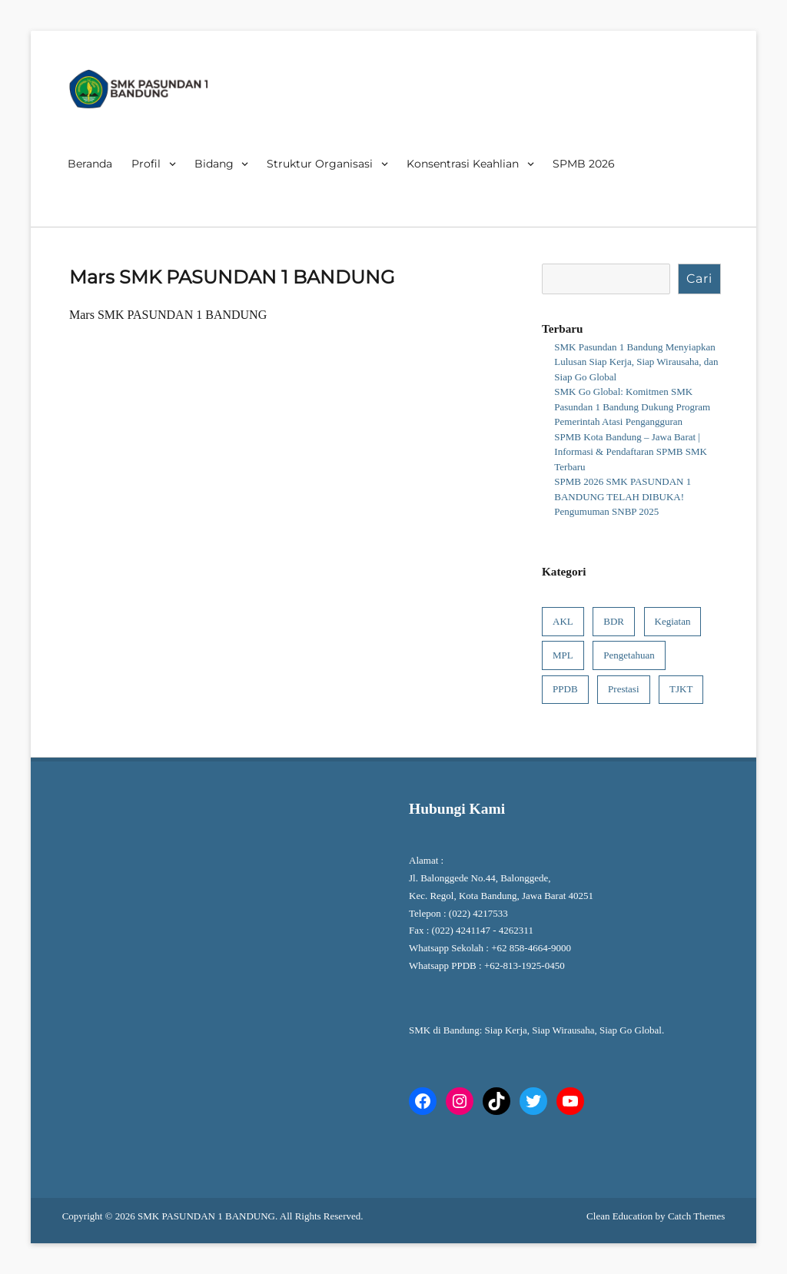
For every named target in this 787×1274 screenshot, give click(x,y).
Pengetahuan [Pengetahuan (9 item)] (628, 655)
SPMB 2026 (584, 164)
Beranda (90, 164)
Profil (146, 164)
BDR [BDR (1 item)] (613, 621)
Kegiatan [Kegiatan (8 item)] (673, 621)
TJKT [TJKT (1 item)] (680, 689)
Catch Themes (697, 1216)
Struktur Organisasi (320, 164)
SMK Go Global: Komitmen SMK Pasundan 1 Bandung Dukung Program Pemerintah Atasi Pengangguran (632, 406)
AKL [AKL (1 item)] (563, 621)
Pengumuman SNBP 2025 (606, 511)
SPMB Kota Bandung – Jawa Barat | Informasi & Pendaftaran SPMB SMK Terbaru (630, 452)
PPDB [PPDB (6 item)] (565, 689)
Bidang (214, 164)
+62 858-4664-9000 (531, 948)
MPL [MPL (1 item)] (563, 655)
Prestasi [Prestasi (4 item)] (623, 689)
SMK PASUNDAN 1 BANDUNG (206, 1216)
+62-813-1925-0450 (525, 965)
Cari (699, 278)
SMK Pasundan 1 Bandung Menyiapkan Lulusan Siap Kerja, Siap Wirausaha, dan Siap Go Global (636, 362)
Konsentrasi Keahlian (463, 164)
